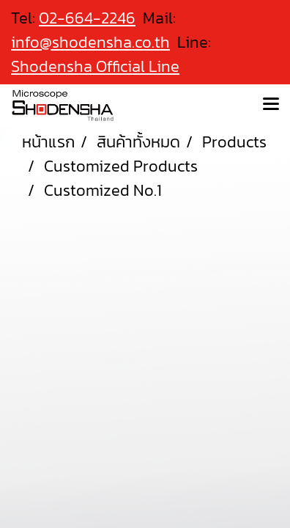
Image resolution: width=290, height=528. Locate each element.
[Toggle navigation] (271, 105)
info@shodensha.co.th (90, 42)
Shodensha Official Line (95, 66)
